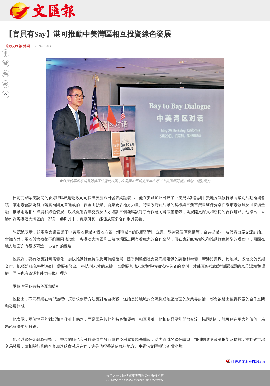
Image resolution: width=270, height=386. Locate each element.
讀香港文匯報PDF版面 (248, 361)
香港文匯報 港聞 (17, 46)
